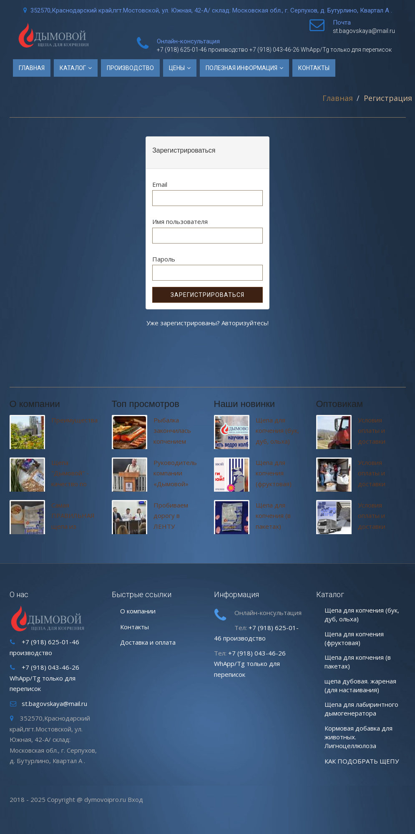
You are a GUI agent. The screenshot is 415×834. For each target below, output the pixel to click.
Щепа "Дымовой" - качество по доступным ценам (70, 483)
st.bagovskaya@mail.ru (364, 31)
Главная (32, 68)
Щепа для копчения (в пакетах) (273, 515)
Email (159, 184)
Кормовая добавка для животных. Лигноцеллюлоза (358, 737)
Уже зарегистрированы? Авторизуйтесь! (207, 323)
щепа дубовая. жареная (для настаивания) (360, 685)
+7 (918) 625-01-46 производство (203, 49)
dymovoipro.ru (105, 799)
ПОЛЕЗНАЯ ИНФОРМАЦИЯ (242, 68)
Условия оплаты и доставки (371, 430)
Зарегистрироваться (207, 294)
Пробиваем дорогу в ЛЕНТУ (170, 515)
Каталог (73, 68)
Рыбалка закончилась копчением (172, 430)
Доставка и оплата (148, 642)
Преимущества (74, 420)
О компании (138, 611)
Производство (130, 68)
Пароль (163, 259)
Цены (177, 68)
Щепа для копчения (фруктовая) (274, 473)
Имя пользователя (180, 221)
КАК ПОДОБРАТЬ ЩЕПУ (361, 761)
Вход (135, 799)
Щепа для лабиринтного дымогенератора (361, 708)
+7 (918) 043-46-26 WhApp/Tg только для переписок (320, 49)
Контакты (313, 68)
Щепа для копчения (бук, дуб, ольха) (277, 430)
